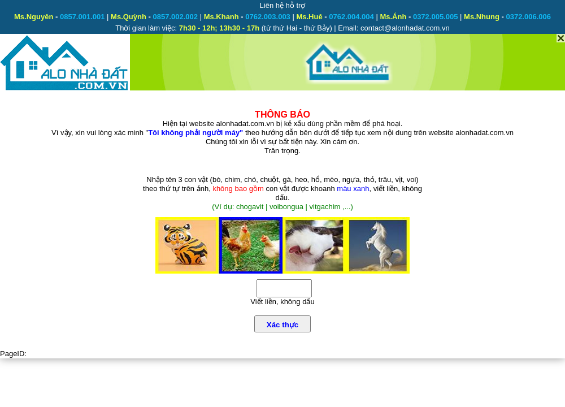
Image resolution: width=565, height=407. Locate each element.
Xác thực (282, 325)
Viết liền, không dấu (282, 301)
